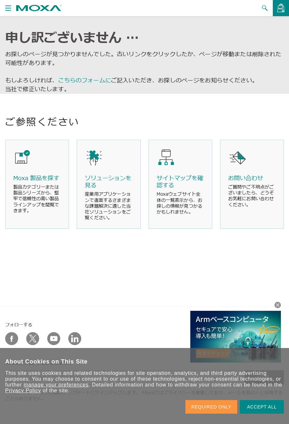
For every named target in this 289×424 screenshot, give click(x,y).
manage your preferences (56, 384)
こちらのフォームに (84, 80)
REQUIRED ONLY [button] (211, 406)
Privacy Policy (23, 390)
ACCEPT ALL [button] (262, 406)
